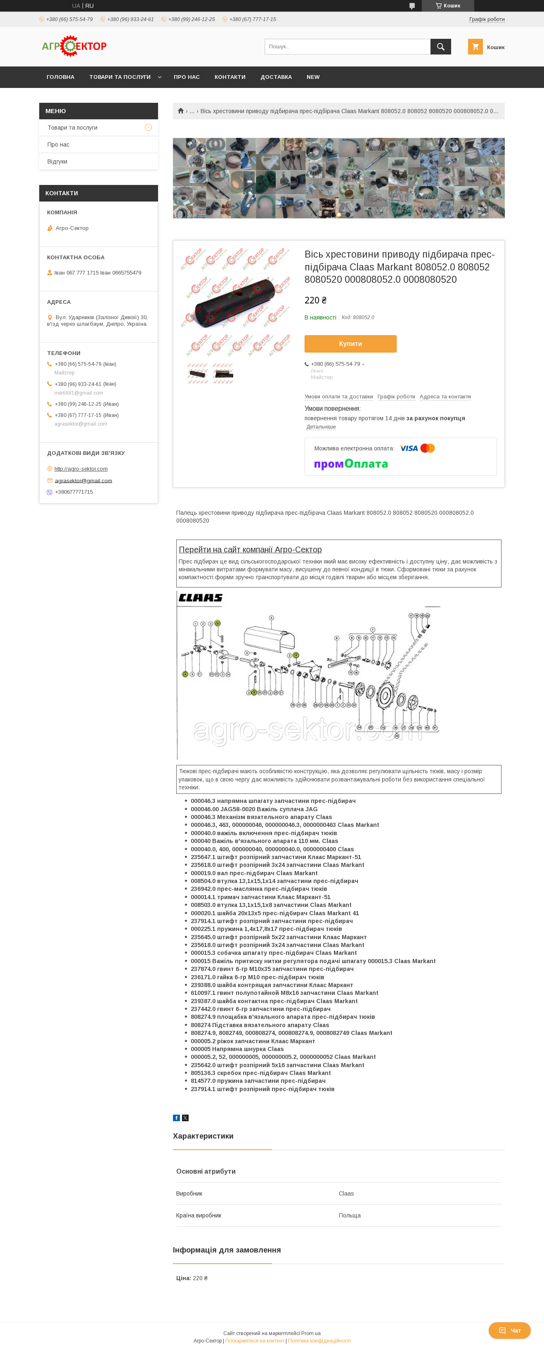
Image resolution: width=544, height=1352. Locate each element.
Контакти (230, 77)
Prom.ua (311, 1333)
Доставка (276, 77)
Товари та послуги (120, 77)
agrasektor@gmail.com (83, 480)
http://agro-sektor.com (81, 469)
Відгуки (57, 161)
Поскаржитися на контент (254, 1341)
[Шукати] (440, 46)
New (313, 77)
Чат (510, 1330)
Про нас (187, 77)
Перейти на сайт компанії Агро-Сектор (250, 549)
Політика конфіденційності (319, 1341)
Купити (350, 343)
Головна (60, 77)
